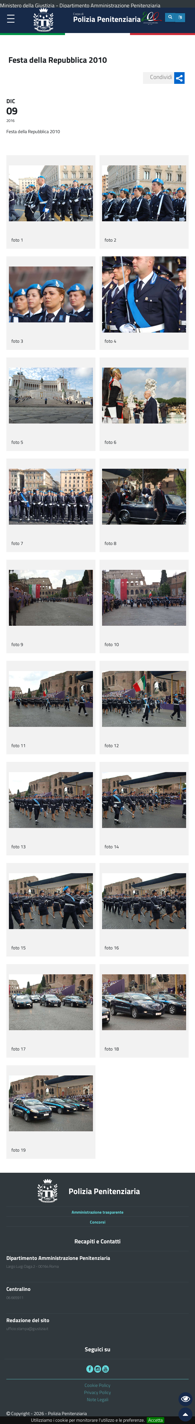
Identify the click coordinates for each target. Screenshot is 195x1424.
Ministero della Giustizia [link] (27, 5)
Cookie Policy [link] (97, 1385)
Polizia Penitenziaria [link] (107, 18)
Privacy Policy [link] (97, 1392)
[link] (11, 18)
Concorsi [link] (97, 1222)
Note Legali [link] (97, 1399)
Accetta (155, 1420)
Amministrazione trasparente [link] (97, 1212)
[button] (180, 17)
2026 (39, 1413)
